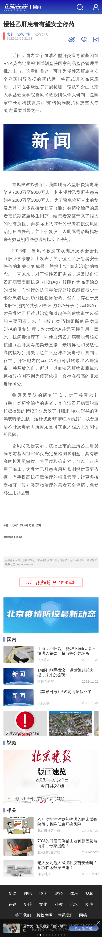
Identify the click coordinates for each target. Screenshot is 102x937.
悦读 (43, 893)
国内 (37, 7)
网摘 (83, 915)
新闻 (13, 893)
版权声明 (44, 915)
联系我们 (66, 915)
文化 (43, 904)
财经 (59, 893)
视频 (89, 893)
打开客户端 (83, 928)
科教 (59, 904)
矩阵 (28, 904)
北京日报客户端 (18, 34)
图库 (89, 904)
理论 (28, 893)
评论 (13, 904)
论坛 (74, 904)
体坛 (74, 893)
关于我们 (23, 915)
